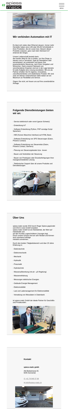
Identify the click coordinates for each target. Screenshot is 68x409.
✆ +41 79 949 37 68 (31, 379)
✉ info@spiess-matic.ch (33, 383)
